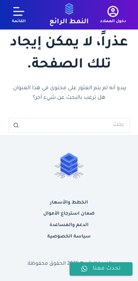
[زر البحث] (15, 125)
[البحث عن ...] (76, 125)
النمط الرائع (69, 22)
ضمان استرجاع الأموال (69, 213)
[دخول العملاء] (113, 15)
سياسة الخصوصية (69, 236)
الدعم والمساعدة (68, 225)
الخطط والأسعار (69, 202)
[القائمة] (19, 15)
